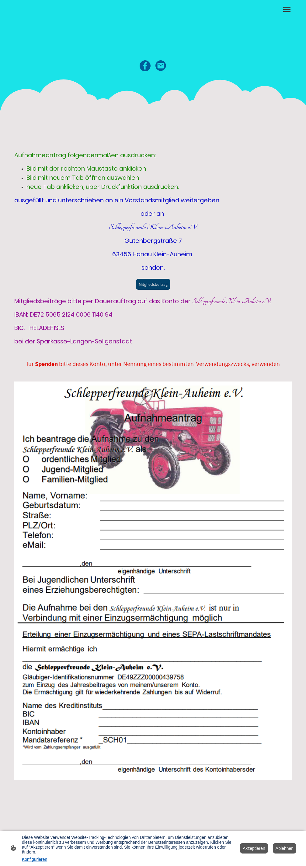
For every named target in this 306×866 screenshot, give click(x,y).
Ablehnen (285, 848)
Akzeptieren (254, 848)
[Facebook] (145, 65)
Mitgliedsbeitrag (153, 284)
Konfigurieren (34, 859)
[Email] (160, 65)
